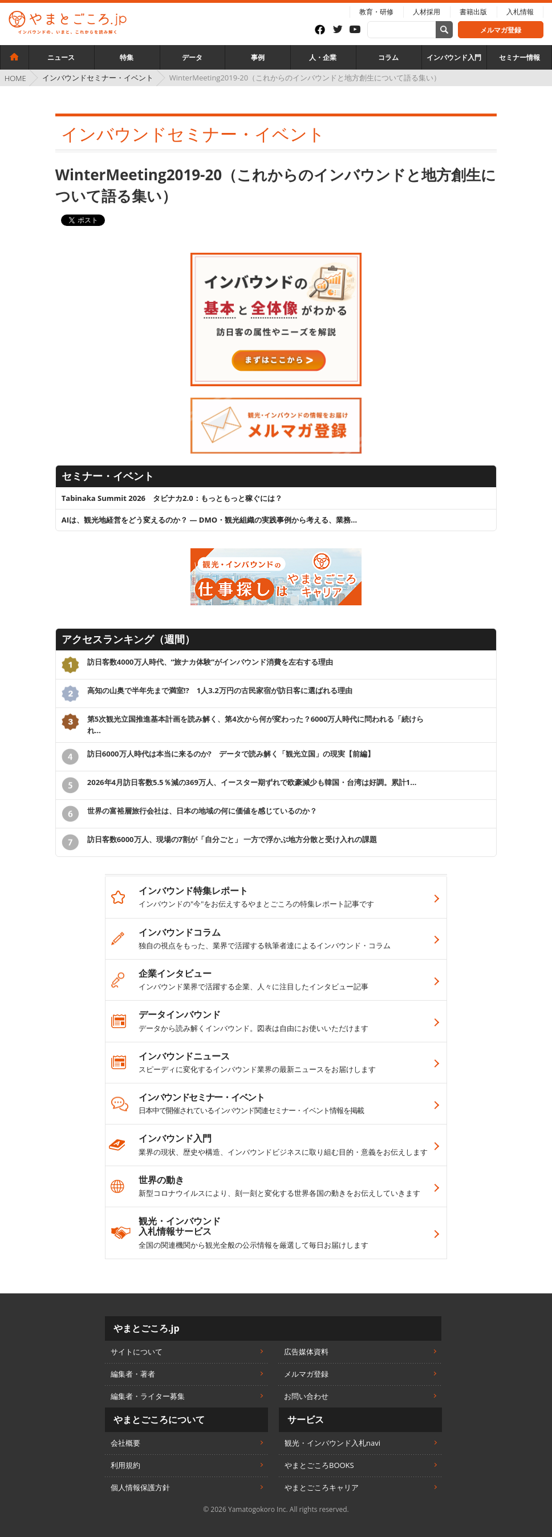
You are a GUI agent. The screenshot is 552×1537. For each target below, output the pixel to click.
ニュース (61, 57)
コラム (388, 57)
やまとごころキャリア (322, 1487)
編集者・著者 (133, 1374)
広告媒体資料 (306, 1351)
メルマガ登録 (500, 30)
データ (192, 57)
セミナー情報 (519, 57)
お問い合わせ (306, 1396)
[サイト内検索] (444, 29)
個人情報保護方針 (140, 1487)
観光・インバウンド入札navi (332, 1443)
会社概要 (125, 1443)
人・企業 (322, 57)
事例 (258, 57)
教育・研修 (376, 12)
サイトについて (137, 1351)
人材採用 (426, 12)
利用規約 (125, 1465)
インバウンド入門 (454, 57)
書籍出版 (473, 12)
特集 (126, 57)
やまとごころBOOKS (319, 1465)
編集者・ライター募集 (148, 1396)
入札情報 (520, 12)
